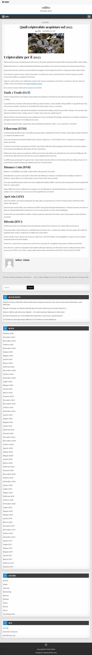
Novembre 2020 (9, 441)
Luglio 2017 (7, 544)
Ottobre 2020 (8, 444)
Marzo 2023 (8, 363)
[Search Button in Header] (89, 16)
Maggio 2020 (8, 456)
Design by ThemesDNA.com (46, 653)
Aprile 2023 (7, 359)
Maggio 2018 (8, 515)
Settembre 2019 (9, 481)
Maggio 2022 (8, 385)
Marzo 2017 (7, 559)
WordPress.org (9, 635)
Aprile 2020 (7, 459)
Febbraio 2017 (8, 563)
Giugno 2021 (8, 419)
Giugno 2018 (8, 511)
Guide (5, 584)
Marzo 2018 (7, 522)
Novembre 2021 (9, 404)
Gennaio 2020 (8, 470)
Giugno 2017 (8, 548)
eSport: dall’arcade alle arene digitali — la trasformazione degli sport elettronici (34, 312)
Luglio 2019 (7, 489)
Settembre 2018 (9, 504)
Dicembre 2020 (9, 437)
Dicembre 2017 (9, 526)
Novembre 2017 (9, 530)
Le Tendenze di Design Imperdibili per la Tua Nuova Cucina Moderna (29, 319)
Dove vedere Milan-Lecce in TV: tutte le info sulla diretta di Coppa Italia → (62, 277)
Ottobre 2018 (8, 500)
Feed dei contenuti (10, 632)
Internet (6, 588)
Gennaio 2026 (8, 333)
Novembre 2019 (9, 474)
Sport (5, 610)
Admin (39, 31)
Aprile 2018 (7, 518)
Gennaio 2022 (8, 396)
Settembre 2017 (9, 537)
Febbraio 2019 (8, 496)
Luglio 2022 (7, 382)
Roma (5, 603)
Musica (6, 595)
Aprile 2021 (7, 426)
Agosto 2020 (8, 448)
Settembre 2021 (9, 411)
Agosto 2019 (8, 485)
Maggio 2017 (8, 552)
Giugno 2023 (8, 352)
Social (5, 607)
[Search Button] (46, 644)
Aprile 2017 (7, 555)
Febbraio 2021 (8, 430)
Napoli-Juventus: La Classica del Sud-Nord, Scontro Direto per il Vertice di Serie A (34, 308)
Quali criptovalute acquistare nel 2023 (46, 27)
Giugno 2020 (8, 452)
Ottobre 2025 (8, 345)
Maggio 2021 (8, 422)
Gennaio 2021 (8, 433)
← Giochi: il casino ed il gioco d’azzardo (16, 277)
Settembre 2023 (9, 348)
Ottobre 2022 (8, 374)
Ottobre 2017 (8, 533)
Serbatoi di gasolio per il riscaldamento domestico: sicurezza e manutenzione (33, 316)
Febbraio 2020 (8, 467)
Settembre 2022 (9, 378)
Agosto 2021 (8, 415)
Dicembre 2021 (9, 400)
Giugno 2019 (8, 493)
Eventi (5, 581)
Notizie (46, 22)
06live (46, 7)
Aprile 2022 (7, 389)
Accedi (5, 628)
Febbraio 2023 (8, 367)
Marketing (7, 592)
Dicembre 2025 (9, 337)
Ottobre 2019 (8, 478)
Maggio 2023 (8, 356)
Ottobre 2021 (8, 407)
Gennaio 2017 (8, 567)
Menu (7, 2)
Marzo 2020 (8, 463)
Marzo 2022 (8, 393)
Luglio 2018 (7, 507)
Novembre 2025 (9, 341)
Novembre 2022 (9, 370)
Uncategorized (9, 614)
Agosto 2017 (8, 541)
